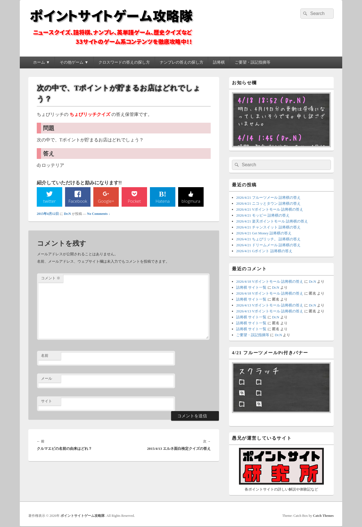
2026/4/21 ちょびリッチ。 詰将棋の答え (268, 239)
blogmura (191, 201)
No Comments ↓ (98, 214)
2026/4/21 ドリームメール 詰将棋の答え (268, 245)
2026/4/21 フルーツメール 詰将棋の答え (268, 197)
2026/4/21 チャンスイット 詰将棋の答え (268, 227)
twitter (49, 201)
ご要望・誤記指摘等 (252, 62)
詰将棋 (219, 62)
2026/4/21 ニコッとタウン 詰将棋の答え (268, 203)
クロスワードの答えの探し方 (124, 62)
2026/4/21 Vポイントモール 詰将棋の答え (269, 209)
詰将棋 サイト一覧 (251, 287)
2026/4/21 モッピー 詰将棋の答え (263, 215)
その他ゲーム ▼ (74, 62)
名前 (44, 356)
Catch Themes (323, 516)
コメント (50, 278)
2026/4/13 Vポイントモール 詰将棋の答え (269, 305)
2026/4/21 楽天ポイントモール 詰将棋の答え (272, 221)
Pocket (134, 201)
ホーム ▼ (41, 62)
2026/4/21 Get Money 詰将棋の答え (264, 233)
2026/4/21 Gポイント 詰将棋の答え (264, 251)
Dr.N (67, 214)
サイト (46, 401)
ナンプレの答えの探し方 (181, 62)
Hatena (162, 201)
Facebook (78, 201)
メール (46, 379)
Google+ (106, 201)
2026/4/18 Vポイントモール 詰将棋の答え (269, 281)
